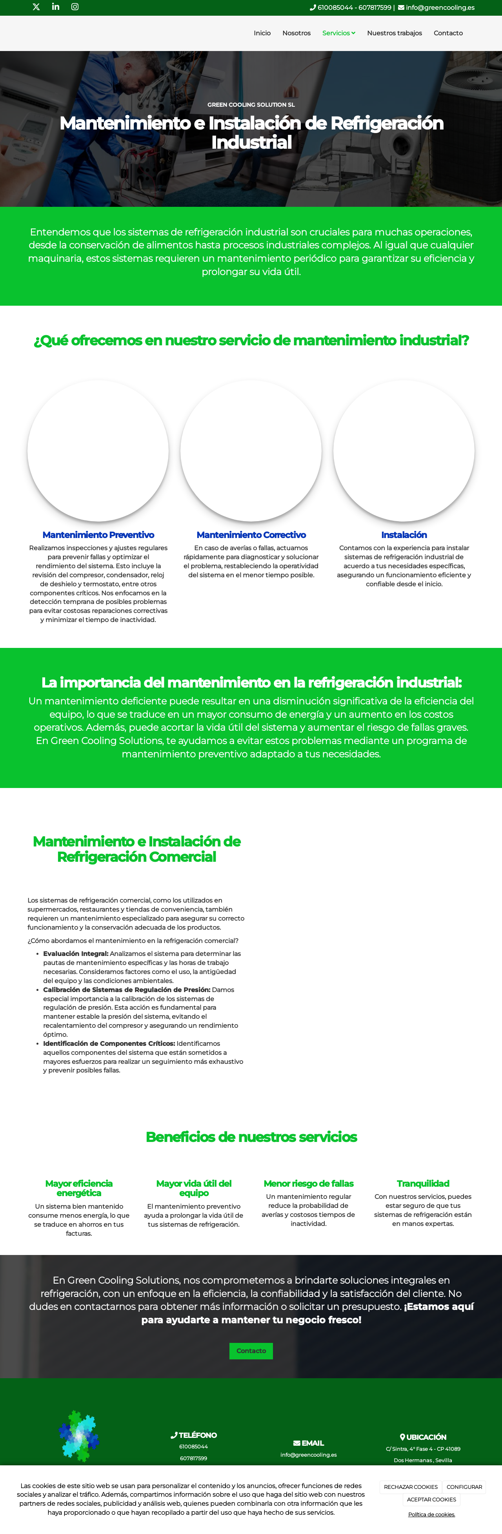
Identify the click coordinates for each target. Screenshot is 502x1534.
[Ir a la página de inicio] (25, 33)
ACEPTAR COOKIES (431, 1499)
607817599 (374, 7)
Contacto (448, 33)
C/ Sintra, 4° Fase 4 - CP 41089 (423, 1449)
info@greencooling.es (436, 7)
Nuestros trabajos (394, 33)
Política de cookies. (431, 1514)
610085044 (331, 7)
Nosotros (296, 33)
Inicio (262, 33)
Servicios (338, 33)
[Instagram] (75, 8)
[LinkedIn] (55, 8)
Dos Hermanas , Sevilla (423, 1460)
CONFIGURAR (464, 1487)
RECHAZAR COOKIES (411, 1487)
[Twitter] (36, 8)
